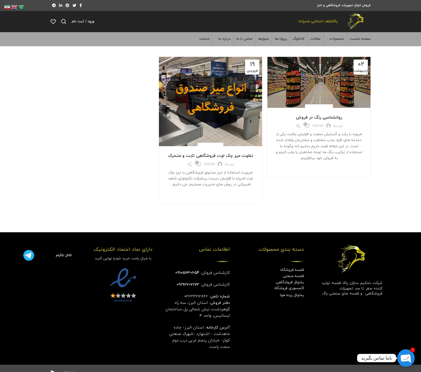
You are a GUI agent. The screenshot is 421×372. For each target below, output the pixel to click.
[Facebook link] (81, 5)
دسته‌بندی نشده (319, 115)
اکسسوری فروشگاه (289, 295)
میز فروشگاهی (210, 153)
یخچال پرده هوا (292, 302)
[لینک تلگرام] (53, 5)
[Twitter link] (74, 5)
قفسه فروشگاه (292, 277)
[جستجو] (64, 25)
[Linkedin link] (60, 5)
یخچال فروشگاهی (290, 289)
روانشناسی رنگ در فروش (319, 125)
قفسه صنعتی (293, 283)
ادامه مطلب (319, 176)
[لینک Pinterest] (67, 5)
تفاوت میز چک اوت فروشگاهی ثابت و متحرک (210, 163)
